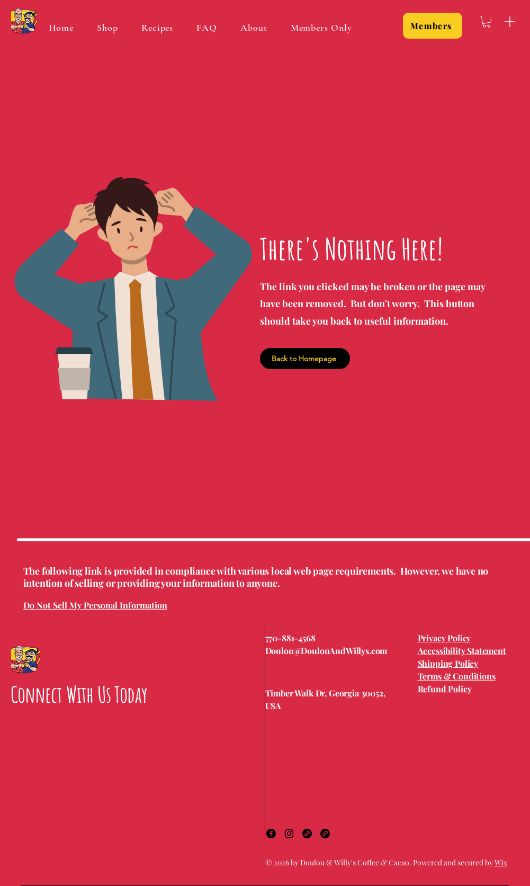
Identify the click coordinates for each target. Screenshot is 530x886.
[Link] (307, 833)
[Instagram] (289, 833)
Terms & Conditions (457, 676)
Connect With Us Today (79, 694)
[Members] (432, 26)
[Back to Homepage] (305, 358)
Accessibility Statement (462, 650)
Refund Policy (445, 688)
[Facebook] (271, 833)
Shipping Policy (448, 663)
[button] (486, 22)
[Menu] (509, 21)
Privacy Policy (444, 637)
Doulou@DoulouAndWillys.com (326, 650)
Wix (501, 862)
